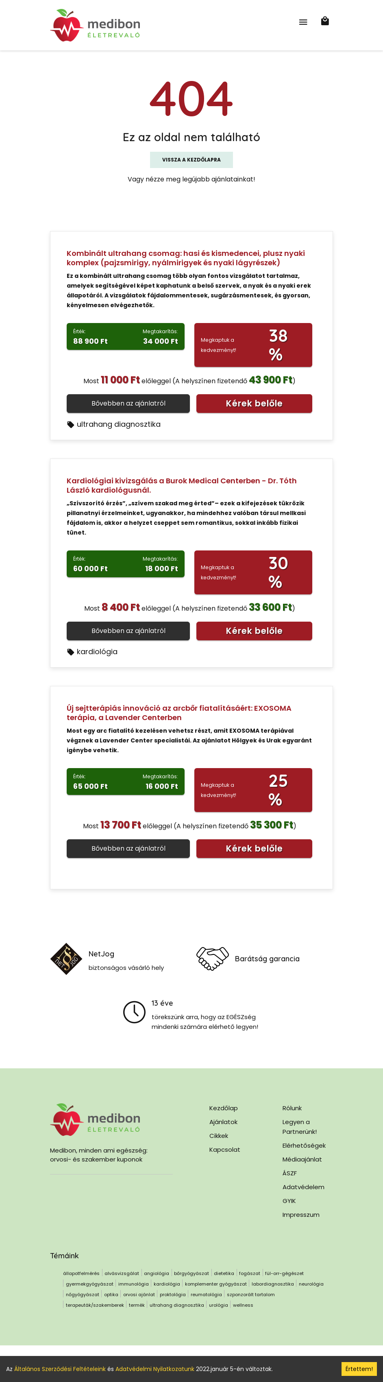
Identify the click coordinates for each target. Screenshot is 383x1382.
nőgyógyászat (82, 1294)
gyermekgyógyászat (89, 1284)
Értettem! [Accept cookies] (359, 1369)
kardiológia (92, 651)
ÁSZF (290, 1173)
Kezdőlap (223, 1108)
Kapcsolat (224, 1149)
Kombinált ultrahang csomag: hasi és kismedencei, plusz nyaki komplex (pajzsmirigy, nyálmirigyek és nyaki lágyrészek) (186, 258)
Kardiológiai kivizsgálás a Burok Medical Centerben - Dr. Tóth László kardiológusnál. (182, 485)
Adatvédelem (303, 1187)
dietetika (224, 1273)
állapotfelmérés (81, 1273)
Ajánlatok (223, 1122)
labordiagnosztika (273, 1284)
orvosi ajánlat (139, 1294)
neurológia (311, 1284)
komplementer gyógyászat (216, 1284)
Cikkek (218, 1135)
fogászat (249, 1273)
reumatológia (206, 1294)
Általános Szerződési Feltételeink (60, 1369)
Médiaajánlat (302, 1159)
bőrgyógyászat (191, 1273)
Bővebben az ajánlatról (128, 403)
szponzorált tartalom (251, 1294)
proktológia (173, 1294)
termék (137, 1305)
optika (111, 1294)
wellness (243, 1305)
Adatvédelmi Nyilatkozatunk (154, 1369)
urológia (218, 1305)
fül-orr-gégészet (284, 1273)
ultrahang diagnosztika (114, 424)
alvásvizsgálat (121, 1273)
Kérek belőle (254, 403)
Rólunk (292, 1108)
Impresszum (301, 1214)
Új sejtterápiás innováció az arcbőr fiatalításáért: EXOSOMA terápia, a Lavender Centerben (179, 713)
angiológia (156, 1273)
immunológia (133, 1284)
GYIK (289, 1200)
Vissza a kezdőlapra (191, 159)
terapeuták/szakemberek (95, 1305)
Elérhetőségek (304, 1145)
